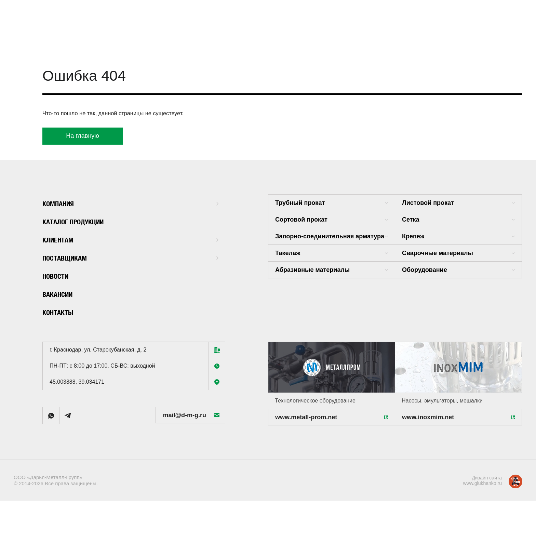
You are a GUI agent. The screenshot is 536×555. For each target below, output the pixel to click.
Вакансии (61, 293)
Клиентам (130, 239)
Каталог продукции (80, 221)
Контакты (61, 311)
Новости (58, 275)
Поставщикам (130, 257)
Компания (130, 203)
